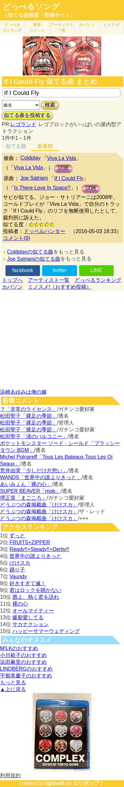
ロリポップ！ (88, 783)
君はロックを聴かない (35, 590)
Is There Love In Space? (42, 187)
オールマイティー (33, 610)
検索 (50, 105)
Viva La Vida (61, 158)
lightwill (55, 783)
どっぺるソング (31, 7)
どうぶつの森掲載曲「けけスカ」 (39, 504)
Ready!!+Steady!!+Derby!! (39, 549)
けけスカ (19, 563)
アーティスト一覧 (48, 280)
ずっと (17, 535)
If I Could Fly (68, 178)
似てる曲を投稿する (27, 115)
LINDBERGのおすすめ (26, 669)
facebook (22, 270)
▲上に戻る (13, 689)
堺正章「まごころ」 (23, 498)
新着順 (45, 146)
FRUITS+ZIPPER (29, 542)
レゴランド (23, 124)
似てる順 (16, 146)
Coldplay (30, 158)
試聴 (63, 168)
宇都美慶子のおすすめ (26, 675)
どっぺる (12, 27)
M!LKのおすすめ (19, 648)
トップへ (12, 280)
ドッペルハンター (44, 231)
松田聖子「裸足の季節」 (28, 416)
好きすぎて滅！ (27, 583)
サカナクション (30, 624)
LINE (96, 270)
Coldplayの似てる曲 (30, 252)
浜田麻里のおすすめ (23, 662)
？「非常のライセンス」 (28, 409)
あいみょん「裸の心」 (26, 484)
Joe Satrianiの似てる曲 (34, 259)
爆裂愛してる (27, 617)
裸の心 (20, 604)
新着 (37, 27)
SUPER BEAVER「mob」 (30, 491)
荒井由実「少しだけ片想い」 (34, 470)
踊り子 (17, 569)
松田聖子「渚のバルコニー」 (34, 436)
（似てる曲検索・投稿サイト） (39, 15)
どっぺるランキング (98, 280)
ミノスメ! (111, 24)
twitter (60, 270)
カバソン (86, 24)
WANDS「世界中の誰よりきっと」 (40, 477)
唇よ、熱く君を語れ (35, 597)
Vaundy (18, 576)
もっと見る (13, 682)
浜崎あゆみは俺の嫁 (23, 392)
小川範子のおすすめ (23, 655)
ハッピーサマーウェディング (46, 631)
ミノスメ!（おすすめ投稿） (60, 287)
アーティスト (61, 27)
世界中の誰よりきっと (35, 556)
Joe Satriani (34, 178)
